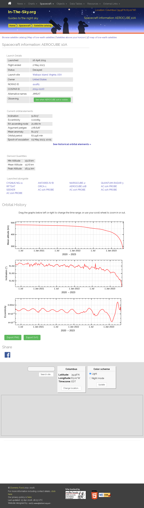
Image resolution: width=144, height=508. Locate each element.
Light (93, 373)
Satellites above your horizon (71, 37)
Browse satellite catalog (14, 37)
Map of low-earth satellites (41, 37)
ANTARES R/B (46, 183)
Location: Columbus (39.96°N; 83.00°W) (115, 10)
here (29, 497)
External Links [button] (110, 3)
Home (12, 25)
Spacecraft (25, 25)
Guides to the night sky (23, 18)
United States (40, 79)
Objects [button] (61, 3)
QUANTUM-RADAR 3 (112, 183)
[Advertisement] (72, 415)
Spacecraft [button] (46, 3)
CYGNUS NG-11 (14, 183)
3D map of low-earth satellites (102, 37)
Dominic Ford (17, 487)
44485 (36, 84)
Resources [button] (93, 3)
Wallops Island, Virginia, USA (47, 74)
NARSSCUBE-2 (77, 183)
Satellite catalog (42, 25)
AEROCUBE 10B (77, 186)
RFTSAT (10, 186)
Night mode (96, 378)
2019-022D (38, 89)
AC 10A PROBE (109, 186)
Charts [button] (31, 3)
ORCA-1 (42, 186)
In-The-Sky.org (22, 12)
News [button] (20, 3)
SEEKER (10, 189)
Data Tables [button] (76, 3)
